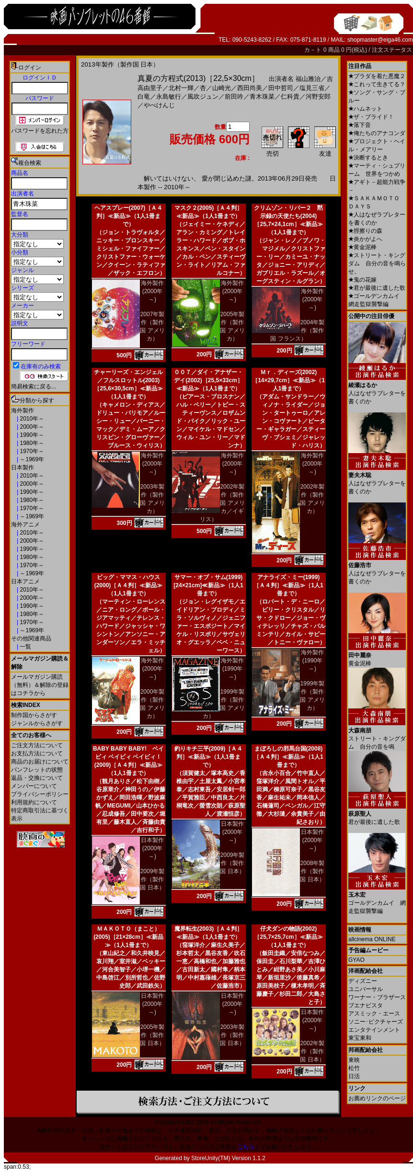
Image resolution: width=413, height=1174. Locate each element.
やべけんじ (159, 105)
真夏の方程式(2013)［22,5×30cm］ (198, 78)
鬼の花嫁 (362, 279)
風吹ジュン (202, 96)
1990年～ (31, 435)
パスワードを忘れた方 (40, 130)
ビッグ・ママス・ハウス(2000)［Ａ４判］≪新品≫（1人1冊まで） (128, 585)
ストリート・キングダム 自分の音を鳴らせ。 (377, 263)
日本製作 (22, 467)
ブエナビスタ (365, 1005)
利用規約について (34, 802)
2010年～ (31, 418)
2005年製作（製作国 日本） (152, 1035)
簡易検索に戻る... (33, 386)
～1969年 (31, 459)
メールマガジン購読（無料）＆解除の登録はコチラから (40, 684)
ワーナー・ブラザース (377, 997)
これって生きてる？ (376, 84)
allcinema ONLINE (372, 939)
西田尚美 (249, 87)
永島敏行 (168, 96)
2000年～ (31, 426)
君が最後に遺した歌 (376, 288)
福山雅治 (308, 78)
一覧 (24, 646)
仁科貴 (290, 96)
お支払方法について (37, 753)
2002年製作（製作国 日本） (312, 1051)
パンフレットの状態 (37, 769)
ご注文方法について (37, 745)
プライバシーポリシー (40, 794)
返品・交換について (37, 778)
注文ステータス (392, 49)
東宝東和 (359, 1038)
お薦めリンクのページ (377, 1098)
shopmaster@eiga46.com (380, 39)
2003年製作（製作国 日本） (232, 1035)
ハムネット (365, 108)
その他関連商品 (31, 638)
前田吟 (234, 96)
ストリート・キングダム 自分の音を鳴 (377, 735)
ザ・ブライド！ (371, 117)
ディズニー (362, 981)
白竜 (144, 96)
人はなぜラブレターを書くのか (377, 390)
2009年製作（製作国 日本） (152, 879)
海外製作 (22, 410)
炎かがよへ (365, 239)
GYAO (356, 960)
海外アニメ (25, 524)
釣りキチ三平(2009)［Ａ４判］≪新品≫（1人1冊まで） (208, 756)
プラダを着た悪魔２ (376, 76)
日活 (354, 1076)
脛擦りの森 (365, 231)
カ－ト (313, 49)
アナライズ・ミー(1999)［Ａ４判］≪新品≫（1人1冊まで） (288, 585)
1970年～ (31, 451)
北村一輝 (181, 87)
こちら (245, 1146)
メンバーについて (34, 786)
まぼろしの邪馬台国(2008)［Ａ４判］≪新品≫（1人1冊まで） (288, 756)
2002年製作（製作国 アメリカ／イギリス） (222, 503)
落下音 (359, 125)
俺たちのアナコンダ (376, 133)
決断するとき (368, 157)
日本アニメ (25, 581)
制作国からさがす (34, 715)
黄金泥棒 (362, 247)
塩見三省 (311, 87)
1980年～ (31, 443)
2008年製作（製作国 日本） (312, 871)
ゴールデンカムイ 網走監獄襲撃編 (377, 899)
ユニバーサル (365, 989)
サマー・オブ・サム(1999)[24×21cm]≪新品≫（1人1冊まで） (208, 585)
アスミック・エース (374, 1013)
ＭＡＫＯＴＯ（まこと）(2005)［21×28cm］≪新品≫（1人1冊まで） (128, 936)
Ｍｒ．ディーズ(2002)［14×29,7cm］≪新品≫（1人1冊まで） (288, 380)
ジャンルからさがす (37, 723)
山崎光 (221, 87)
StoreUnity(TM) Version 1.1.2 (228, 1158)
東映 (354, 1060)
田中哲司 (280, 87)
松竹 (354, 1068)
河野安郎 (318, 96)
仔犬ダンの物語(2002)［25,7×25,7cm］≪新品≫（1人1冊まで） (288, 936)
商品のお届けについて (40, 761)
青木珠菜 (262, 96)
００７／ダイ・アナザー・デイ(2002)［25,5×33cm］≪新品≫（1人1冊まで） (208, 380)
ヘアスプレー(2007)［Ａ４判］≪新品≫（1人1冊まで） (128, 216)
